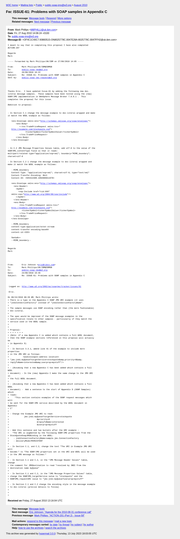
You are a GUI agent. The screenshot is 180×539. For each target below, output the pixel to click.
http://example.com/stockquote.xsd (30, 129)
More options (65, 18)
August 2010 (80, 5)
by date (54, 524)
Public (39, 5)
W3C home (12, 5)
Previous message (61, 21)
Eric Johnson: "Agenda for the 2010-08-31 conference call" (60, 512)
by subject (76, 524)
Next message (41, 21)
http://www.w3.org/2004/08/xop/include (45, 194)
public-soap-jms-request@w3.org (39, 77)
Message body (37, 18)
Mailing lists (27, 5)
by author (89, 524)
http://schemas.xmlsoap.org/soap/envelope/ (64, 121)
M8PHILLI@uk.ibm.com (43, 29)
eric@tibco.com (46, 265)
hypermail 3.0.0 (47, 533)
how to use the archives (31, 528)
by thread (64, 524)
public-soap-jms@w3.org (58, 5)
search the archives (55, 528)
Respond (51, 18)
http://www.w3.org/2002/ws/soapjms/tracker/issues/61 (51, 286)
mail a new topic (63, 521)
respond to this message (40, 521)
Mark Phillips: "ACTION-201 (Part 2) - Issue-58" (59, 515)
